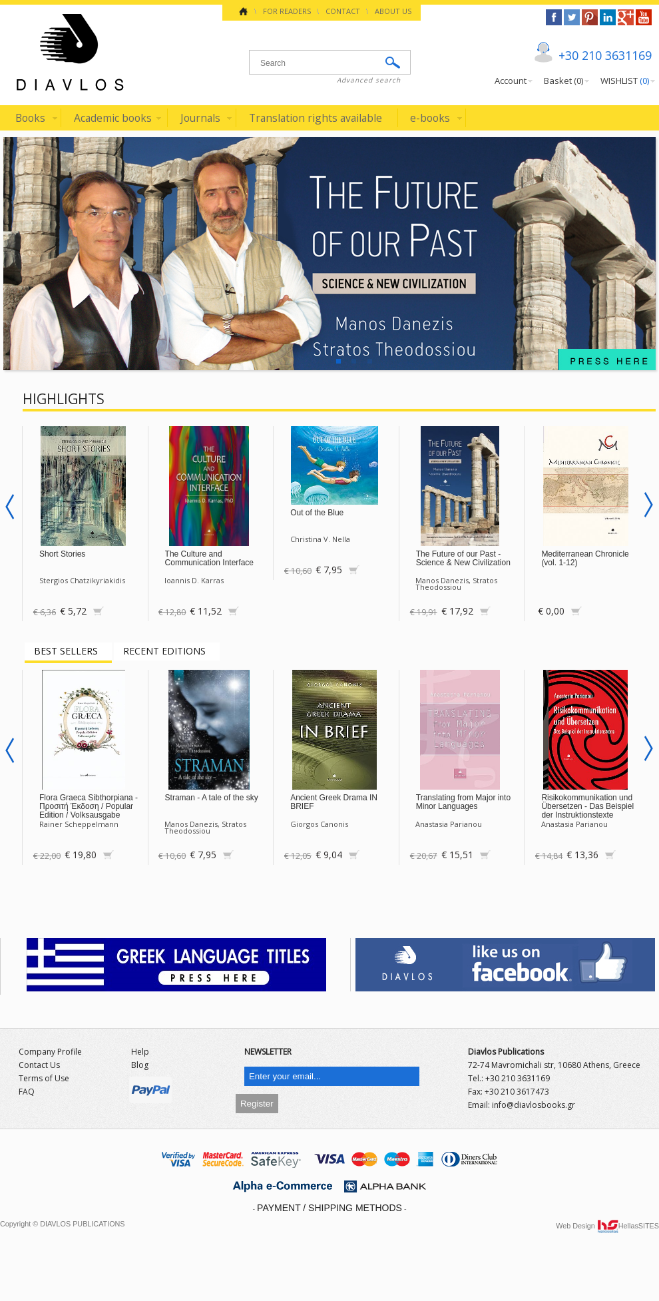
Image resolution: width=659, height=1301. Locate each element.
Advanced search (369, 80)
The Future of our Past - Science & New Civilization (463, 558)
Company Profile (50, 1051)
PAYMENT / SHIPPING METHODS (329, 1207)
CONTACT (343, 11)
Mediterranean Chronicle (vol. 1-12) (584, 558)
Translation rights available (315, 118)
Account (511, 81)
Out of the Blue (316, 512)
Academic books (113, 118)
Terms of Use (44, 1078)
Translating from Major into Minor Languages (463, 802)
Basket (563, 81)
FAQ (27, 1091)
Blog (139, 1065)
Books (30, 118)
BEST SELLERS (66, 651)
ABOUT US (393, 11)
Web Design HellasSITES (607, 1226)
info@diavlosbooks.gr (533, 1105)
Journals (200, 118)
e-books (430, 118)
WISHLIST (624, 81)
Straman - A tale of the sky (211, 797)
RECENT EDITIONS (164, 651)
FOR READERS (287, 11)
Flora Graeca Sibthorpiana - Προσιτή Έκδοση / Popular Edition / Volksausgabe (88, 806)
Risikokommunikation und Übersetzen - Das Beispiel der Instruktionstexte (587, 806)
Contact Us (39, 1065)
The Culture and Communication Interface (209, 558)
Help (140, 1051)
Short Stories (62, 554)
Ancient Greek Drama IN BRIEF (333, 802)
